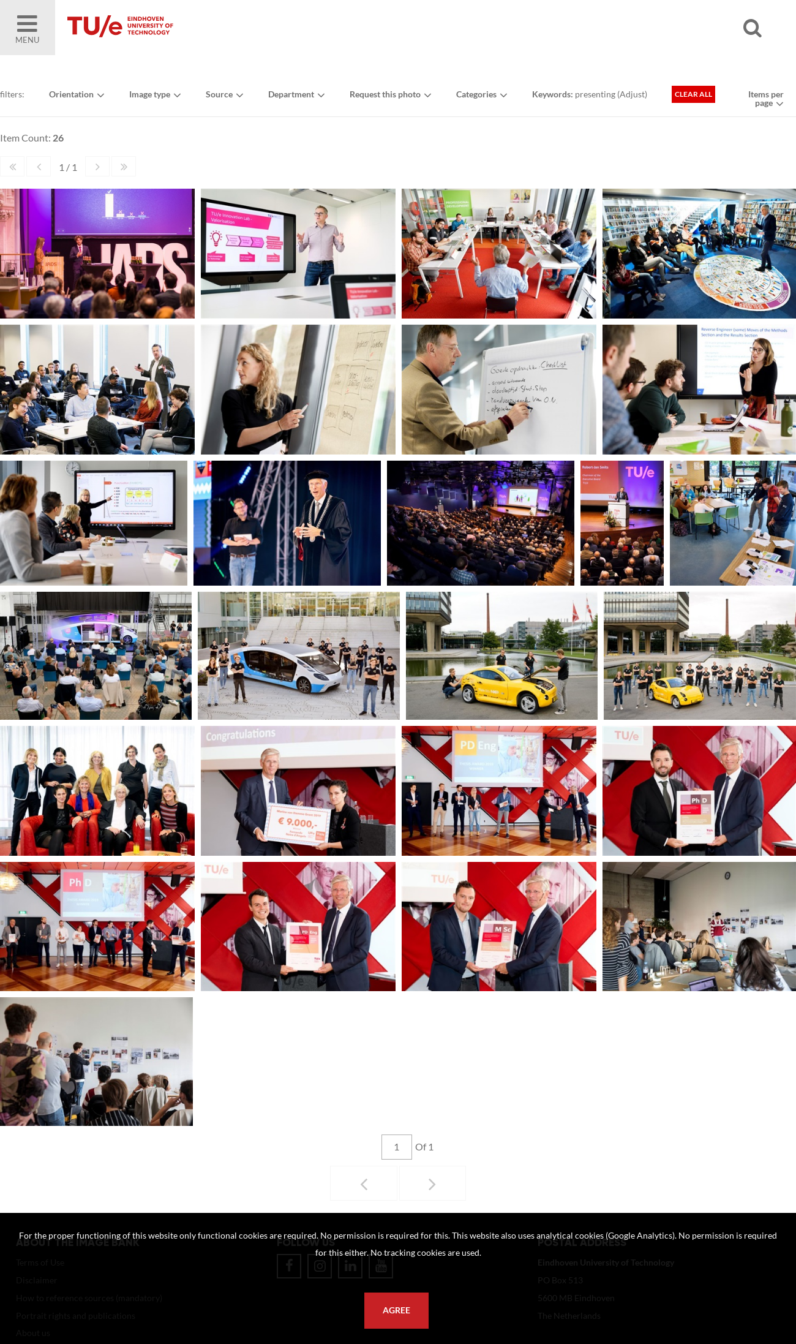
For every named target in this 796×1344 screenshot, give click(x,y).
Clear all (693, 94)
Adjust (632, 94)
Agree (396, 1310)
